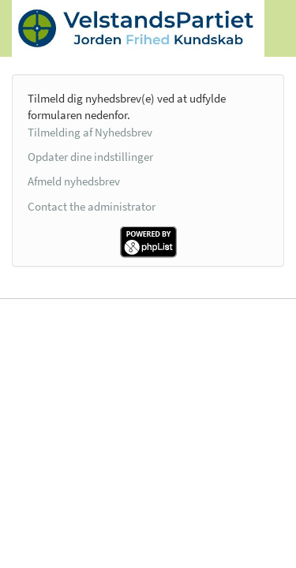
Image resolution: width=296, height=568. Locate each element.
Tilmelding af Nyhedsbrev (90, 132)
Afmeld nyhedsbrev (74, 181)
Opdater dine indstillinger (90, 156)
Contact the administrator (91, 206)
